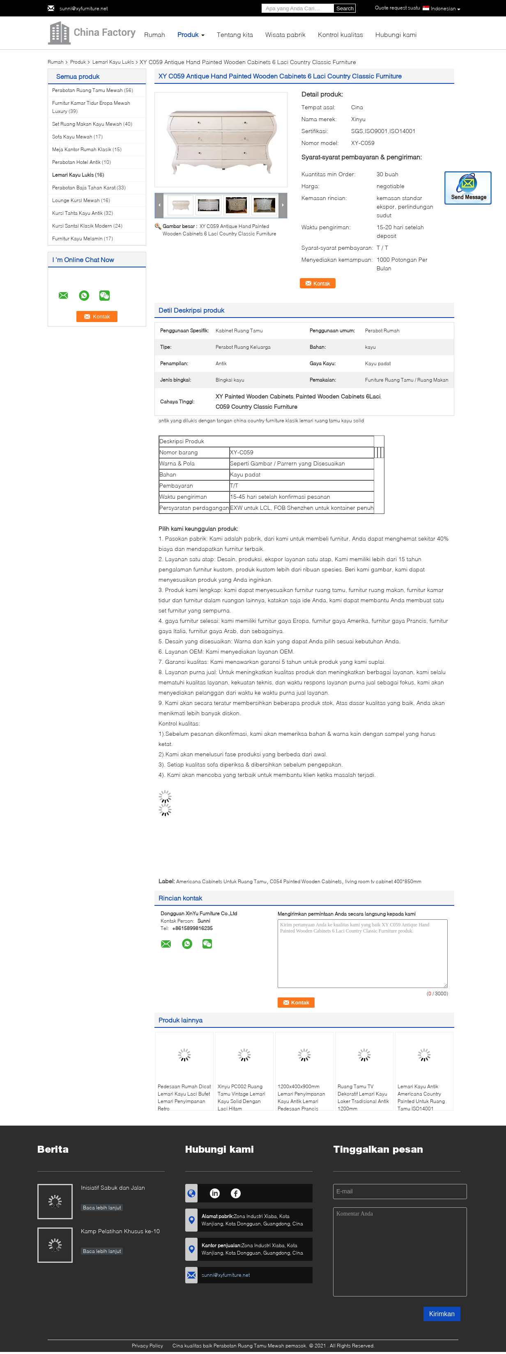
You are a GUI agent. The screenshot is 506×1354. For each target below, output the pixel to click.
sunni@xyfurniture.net (84, 8)
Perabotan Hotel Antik (76, 162)
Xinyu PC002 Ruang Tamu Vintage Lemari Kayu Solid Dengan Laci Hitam (241, 1097)
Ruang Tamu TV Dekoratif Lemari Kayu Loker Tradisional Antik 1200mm (363, 1097)
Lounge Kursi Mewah (76, 200)
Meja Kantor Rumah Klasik (81, 149)
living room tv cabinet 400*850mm (383, 881)
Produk (187, 34)
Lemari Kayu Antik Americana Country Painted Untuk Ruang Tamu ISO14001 (421, 1097)
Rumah (154, 34)
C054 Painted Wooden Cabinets (306, 881)
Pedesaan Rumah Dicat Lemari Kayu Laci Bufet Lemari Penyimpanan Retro (184, 1097)
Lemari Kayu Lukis (113, 62)
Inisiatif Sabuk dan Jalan (113, 1187)
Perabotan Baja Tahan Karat (83, 187)
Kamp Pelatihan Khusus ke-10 (120, 1230)
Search (345, 8)
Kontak (321, 283)
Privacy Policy (147, 1345)
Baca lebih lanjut (102, 1207)
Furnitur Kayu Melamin (77, 238)
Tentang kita (235, 34)
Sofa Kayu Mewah (72, 137)
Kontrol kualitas (340, 34)
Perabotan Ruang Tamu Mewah (87, 90)
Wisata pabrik (285, 34)
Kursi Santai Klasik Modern (82, 226)
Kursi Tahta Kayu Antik (77, 213)
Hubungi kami (396, 34)
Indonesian (445, 8)
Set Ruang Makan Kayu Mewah (87, 124)
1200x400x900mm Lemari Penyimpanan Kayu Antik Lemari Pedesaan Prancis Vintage (301, 1101)
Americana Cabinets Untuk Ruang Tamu (221, 881)
